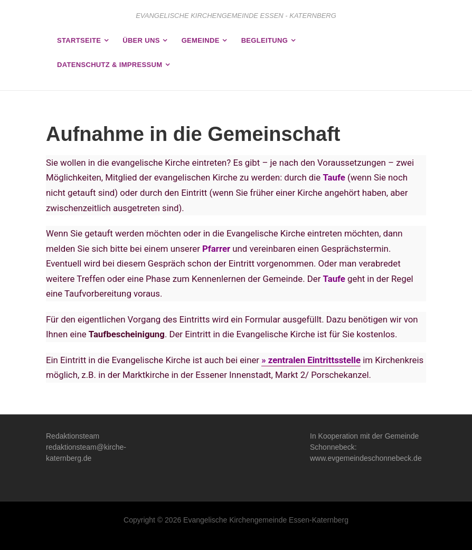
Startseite (79, 40)
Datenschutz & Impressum (109, 65)
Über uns (141, 40)
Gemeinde (201, 40)
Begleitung (264, 40)
